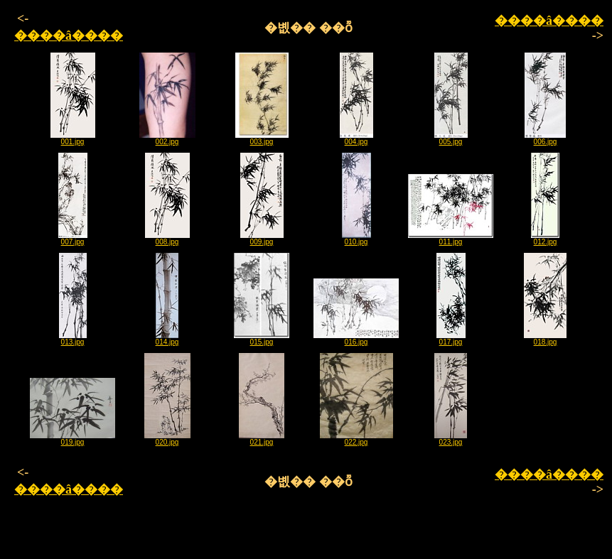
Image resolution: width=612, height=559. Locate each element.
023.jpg (450, 439)
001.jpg (72, 138)
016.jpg (356, 339)
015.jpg (261, 339)
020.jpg (167, 439)
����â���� (68, 35)
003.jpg (262, 138)
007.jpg (72, 239)
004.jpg (356, 138)
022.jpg (356, 439)
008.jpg (167, 239)
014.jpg (167, 339)
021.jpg (261, 439)
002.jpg (167, 138)
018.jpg (545, 339)
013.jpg (73, 339)
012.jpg (545, 239)
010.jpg (356, 239)
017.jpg (451, 339)
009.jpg (262, 239)
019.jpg (72, 439)
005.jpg (451, 138)
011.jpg (450, 239)
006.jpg (545, 138)
